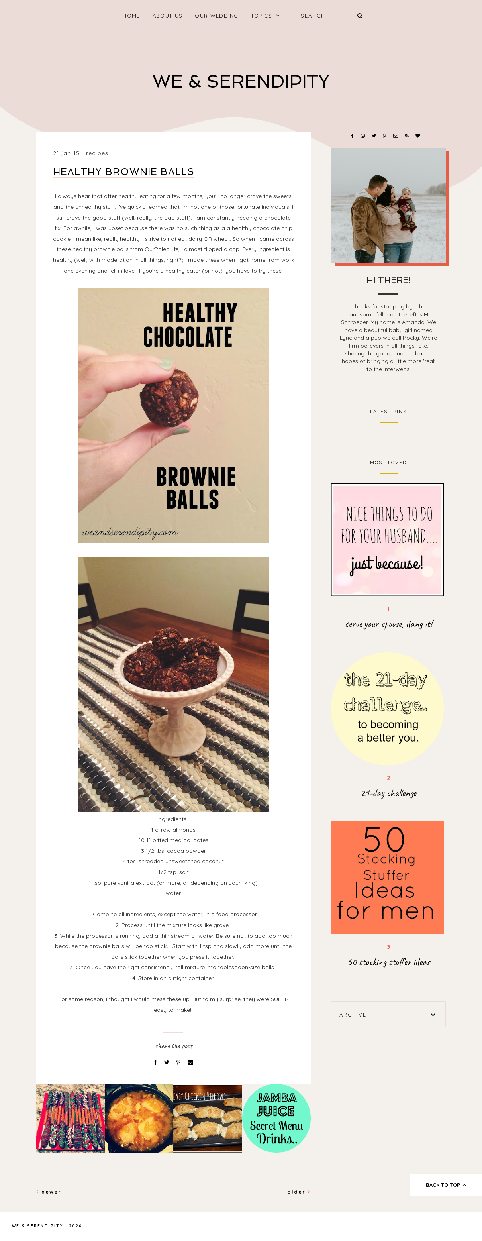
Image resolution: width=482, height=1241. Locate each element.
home (131, 15)
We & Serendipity (240, 81)
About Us (167, 15)
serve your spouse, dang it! (388, 624)
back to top (446, 1185)
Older (299, 1191)
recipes (97, 153)
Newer (48, 1191)
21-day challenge (388, 793)
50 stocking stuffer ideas (388, 962)
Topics (261, 15)
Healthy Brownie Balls (123, 171)
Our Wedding (216, 15)
